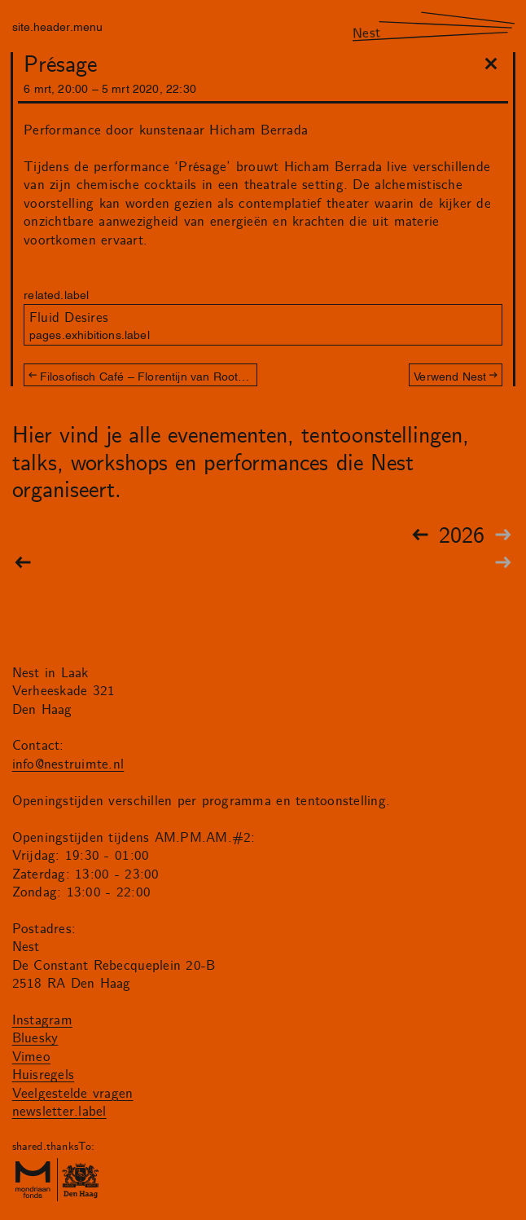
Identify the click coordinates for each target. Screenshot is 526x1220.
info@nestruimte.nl (68, 764)
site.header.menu (57, 26)
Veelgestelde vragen (73, 1094)
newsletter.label (59, 1112)
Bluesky (35, 1038)
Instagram (42, 1020)
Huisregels (43, 1075)
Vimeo (31, 1057)
